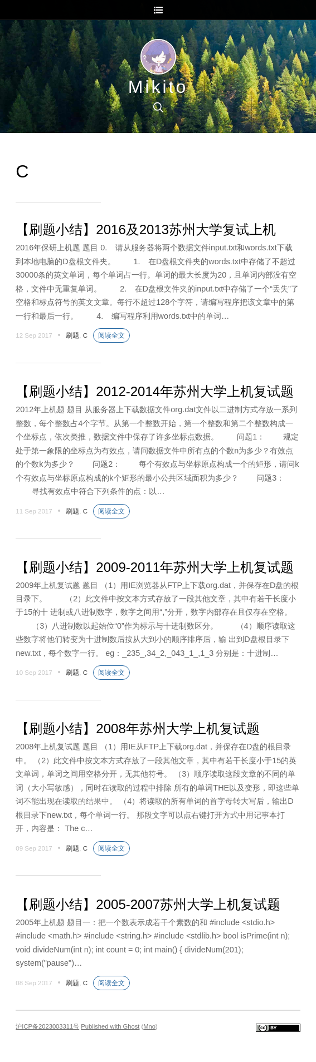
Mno (149, 1026)
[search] (158, 107)
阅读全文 (111, 335)
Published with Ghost (110, 1026)
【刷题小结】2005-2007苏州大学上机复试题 (148, 904)
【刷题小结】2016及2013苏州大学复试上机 (146, 229)
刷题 (72, 335)
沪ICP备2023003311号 (47, 1026)
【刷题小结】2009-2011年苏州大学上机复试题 (155, 567)
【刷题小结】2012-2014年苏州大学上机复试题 (155, 391)
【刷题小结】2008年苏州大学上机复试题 (137, 728)
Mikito (158, 87)
